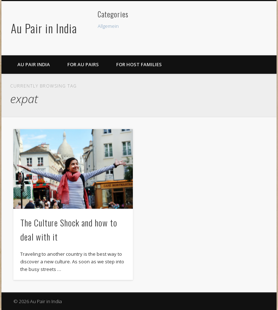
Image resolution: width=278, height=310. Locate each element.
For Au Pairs (83, 64)
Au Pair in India (44, 28)
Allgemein (108, 26)
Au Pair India (33, 64)
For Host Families (139, 64)
